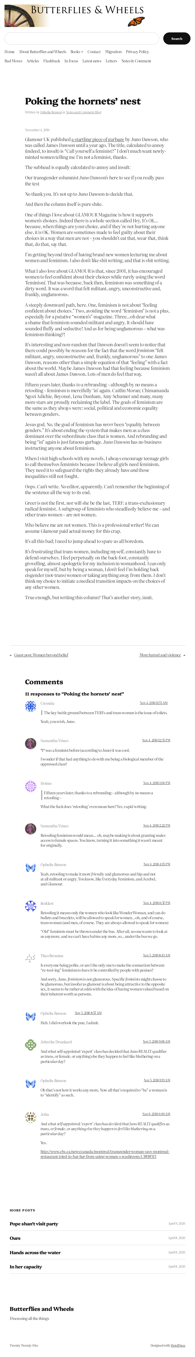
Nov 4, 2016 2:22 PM (156, 825)
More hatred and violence (160, 654)
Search (176, 38)
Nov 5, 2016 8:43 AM (156, 955)
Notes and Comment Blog (83, 112)
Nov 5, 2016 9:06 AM (156, 1041)
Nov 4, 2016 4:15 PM (156, 864)
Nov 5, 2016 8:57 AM (88, 1012)
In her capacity (26, 1266)
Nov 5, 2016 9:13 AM (157, 1080)
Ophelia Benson (51, 112)
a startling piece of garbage (97, 139)
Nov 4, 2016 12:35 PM (156, 740)
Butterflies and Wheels (42, 1308)
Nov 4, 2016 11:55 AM (154, 702)
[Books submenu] (82, 51)
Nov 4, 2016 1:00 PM (156, 783)
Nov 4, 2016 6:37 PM (156, 902)
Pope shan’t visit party (34, 1223)
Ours (15, 1237)
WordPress (178, 1345)
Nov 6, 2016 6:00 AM (156, 1114)
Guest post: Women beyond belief (41, 654)
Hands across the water (35, 1252)
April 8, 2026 (176, 1237)
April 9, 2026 (176, 1223)
